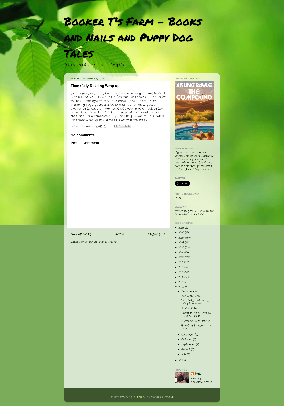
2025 (181, 232)
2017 (181, 272)
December (188, 291)
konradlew (139, 397)
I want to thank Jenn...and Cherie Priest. (196, 314)
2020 (181, 257)
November (188, 334)
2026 (181, 227)
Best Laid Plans (190, 296)
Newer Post (80, 234)
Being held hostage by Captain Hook (194, 302)
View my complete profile (201, 380)
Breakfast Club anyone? (196, 320)
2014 (181, 287)
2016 (181, 277)
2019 (181, 262)
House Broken (189, 308)
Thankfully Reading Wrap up (196, 327)
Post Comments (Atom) (102, 242)
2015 (181, 282)
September (188, 344)
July (184, 354)
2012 (181, 360)
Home (119, 234)
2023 (181, 242)
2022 (181, 247)
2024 (181, 237)
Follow (179, 198)
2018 (181, 267)
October (187, 339)
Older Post (157, 234)
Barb (198, 373)
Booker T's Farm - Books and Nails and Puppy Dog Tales (133, 37)
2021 (181, 252)
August (186, 349)
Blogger (168, 397)
